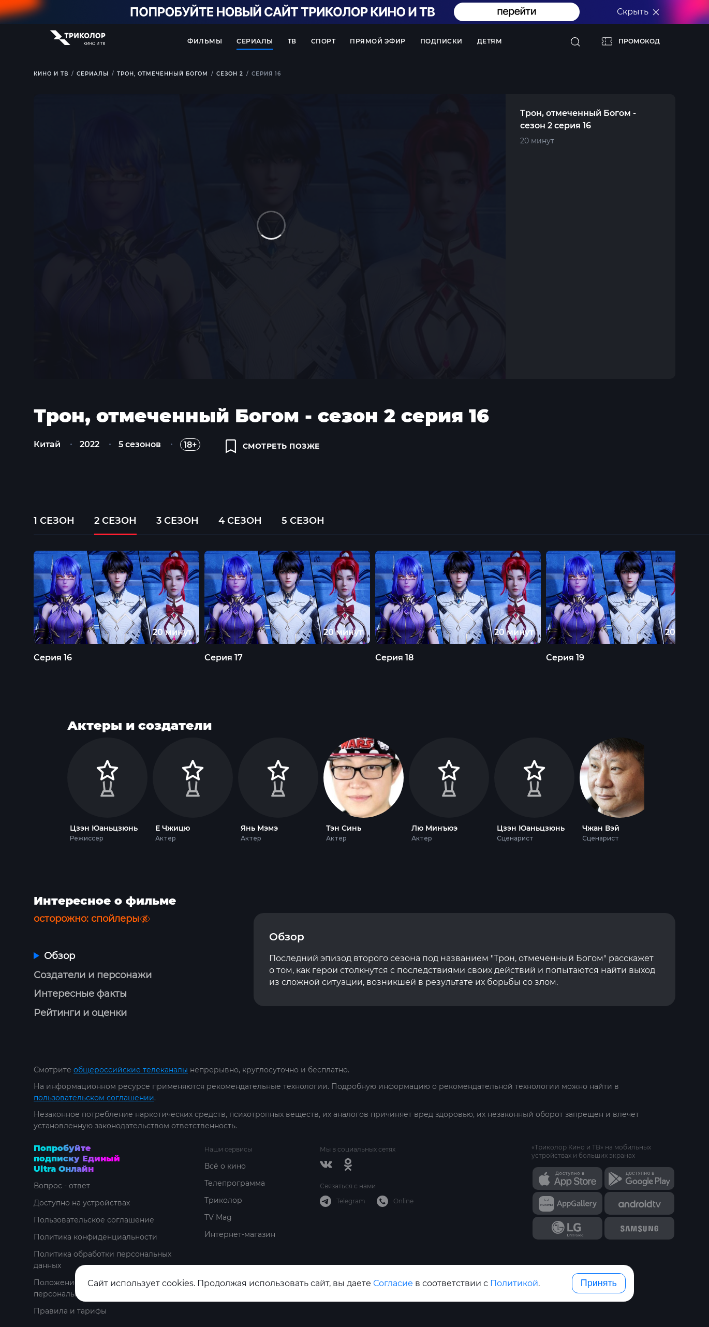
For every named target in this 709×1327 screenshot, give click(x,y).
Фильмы (204, 41)
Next (658, 787)
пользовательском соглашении (94, 1097)
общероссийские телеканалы (130, 1069)
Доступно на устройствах (82, 1202)
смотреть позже (273, 446)
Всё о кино (225, 1166)
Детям (490, 41)
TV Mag (218, 1217)
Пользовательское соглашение (94, 1220)
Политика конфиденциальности (95, 1237)
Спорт (323, 41)
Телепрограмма (234, 1183)
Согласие (393, 1283)
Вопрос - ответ (62, 1185)
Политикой (514, 1283)
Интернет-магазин (239, 1234)
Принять (599, 1283)
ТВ (292, 41)
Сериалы (255, 41)
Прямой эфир (378, 41)
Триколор (223, 1200)
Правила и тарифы (70, 1311)
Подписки (441, 41)
